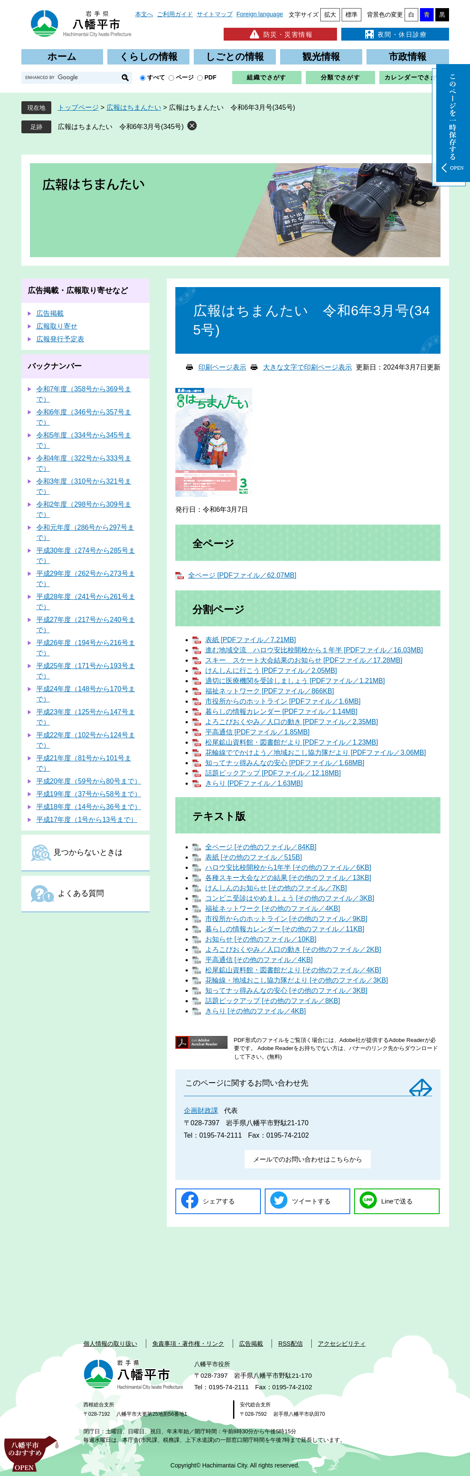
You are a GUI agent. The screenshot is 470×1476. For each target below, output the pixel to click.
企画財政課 (201, 1110)
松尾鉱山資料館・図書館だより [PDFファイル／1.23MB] (291, 742)
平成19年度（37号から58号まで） (88, 794)
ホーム (62, 56)
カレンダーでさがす (414, 77)
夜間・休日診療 (395, 34)
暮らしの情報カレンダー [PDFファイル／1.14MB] (281, 711)
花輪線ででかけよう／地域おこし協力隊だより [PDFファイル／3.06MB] (315, 752)
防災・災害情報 (280, 34)
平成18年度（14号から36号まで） (88, 806)
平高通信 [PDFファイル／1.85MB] (257, 732)
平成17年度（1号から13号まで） (87, 819)
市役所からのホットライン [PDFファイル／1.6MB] (283, 701)
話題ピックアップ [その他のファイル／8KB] (272, 1000)
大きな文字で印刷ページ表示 (307, 367)
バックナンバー (55, 366)
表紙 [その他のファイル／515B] (253, 857)
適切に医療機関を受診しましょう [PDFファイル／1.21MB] (295, 680)
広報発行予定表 (60, 339)
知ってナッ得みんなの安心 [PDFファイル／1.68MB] (284, 762)
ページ (185, 77)
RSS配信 (290, 1343)
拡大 (330, 14)
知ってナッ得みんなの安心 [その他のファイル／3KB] (286, 990)
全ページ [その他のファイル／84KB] (260, 847)
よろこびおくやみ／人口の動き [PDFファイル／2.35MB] (291, 721)
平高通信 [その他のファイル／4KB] (259, 959)
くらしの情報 (148, 56)
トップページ (78, 107)
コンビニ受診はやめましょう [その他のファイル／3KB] (290, 898)
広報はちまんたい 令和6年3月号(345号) (121, 126)
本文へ (144, 14)
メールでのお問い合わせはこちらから (307, 1159)
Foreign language (259, 14)
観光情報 (321, 56)
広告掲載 (50, 313)
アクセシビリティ (342, 1343)
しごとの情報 (235, 56)
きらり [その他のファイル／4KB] (255, 1011)
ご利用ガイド (175, 14)
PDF (210, 77)
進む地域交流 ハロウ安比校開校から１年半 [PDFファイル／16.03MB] (314, 650)
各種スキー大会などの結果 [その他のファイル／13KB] (288, 877)
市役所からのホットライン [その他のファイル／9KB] (286, 918)
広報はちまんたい (133, 107)
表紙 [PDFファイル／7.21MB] (250, 639)
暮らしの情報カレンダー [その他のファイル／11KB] (284, 929)
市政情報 (407, 56)
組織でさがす (266, 77)
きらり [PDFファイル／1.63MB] (254, 783)
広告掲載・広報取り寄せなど (78, 290)
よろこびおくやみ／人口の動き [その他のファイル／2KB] (293, 949)
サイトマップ (215, 14)
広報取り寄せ (56, 326)
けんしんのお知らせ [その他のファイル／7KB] (276, 888)
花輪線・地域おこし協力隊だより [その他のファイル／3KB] (296, 980)
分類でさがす (340, 77)
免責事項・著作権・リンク (188, 1343)
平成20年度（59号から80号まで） (88, 781)
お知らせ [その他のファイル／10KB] (260, 939)
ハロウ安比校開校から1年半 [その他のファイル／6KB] (288, 867)
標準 (352, 14)
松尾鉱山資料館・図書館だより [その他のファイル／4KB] (293, 970)
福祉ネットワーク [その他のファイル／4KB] (272, 908)
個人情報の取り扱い (110, 1343)
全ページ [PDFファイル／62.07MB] (242, 575)
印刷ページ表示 (222, 367)
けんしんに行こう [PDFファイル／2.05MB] (271, 670)
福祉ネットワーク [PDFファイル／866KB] (269, 691)
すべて (156, 77)
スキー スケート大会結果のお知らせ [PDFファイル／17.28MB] (303, 660)
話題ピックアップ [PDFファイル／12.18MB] (273, 773)
